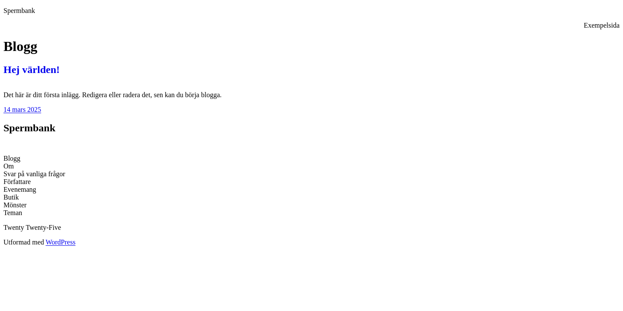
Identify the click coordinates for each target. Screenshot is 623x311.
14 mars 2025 (22, 109)
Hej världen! (31, 69)
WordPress (60, 242)
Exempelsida (602, 25)
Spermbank (19, 10)
